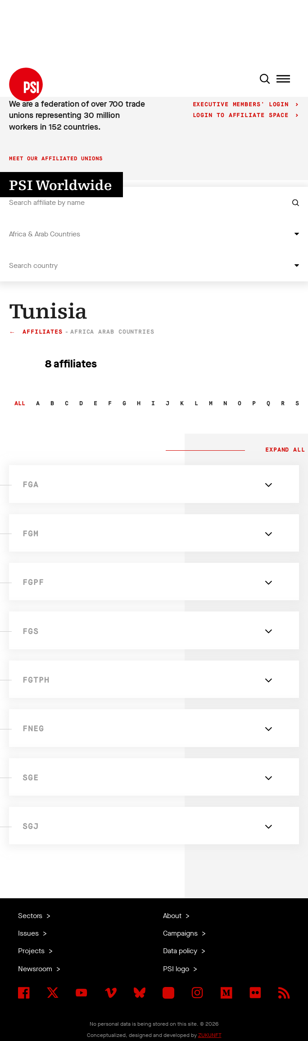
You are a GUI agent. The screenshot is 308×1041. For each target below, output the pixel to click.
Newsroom (36, 968)
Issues (29, 933)
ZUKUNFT (210, 1035)
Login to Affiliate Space (243, 115)
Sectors (31, 915)
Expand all (283, 450)
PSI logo (177, 968)
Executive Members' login (243, 105)
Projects (32, 950)
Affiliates (43, 332)
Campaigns (181, 933)
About (173, 915)
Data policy (181, 950)
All (19, 404)
